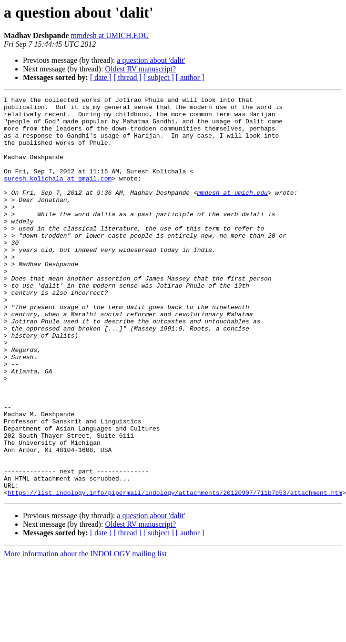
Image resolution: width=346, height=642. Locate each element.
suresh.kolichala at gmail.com (58, 195)
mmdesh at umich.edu (232, 212)
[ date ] (101, 77)
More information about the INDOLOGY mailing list (85, 634)
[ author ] (190, 77)
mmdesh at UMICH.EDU (110, 35)
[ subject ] (158, 77)
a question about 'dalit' (151, 60)
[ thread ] (127, 77)
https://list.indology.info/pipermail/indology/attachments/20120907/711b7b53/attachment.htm (175, 572)
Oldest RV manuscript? (140, 69)
